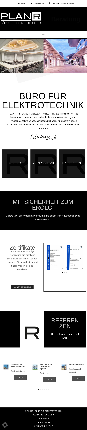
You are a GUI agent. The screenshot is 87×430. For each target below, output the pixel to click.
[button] (43, 34)
